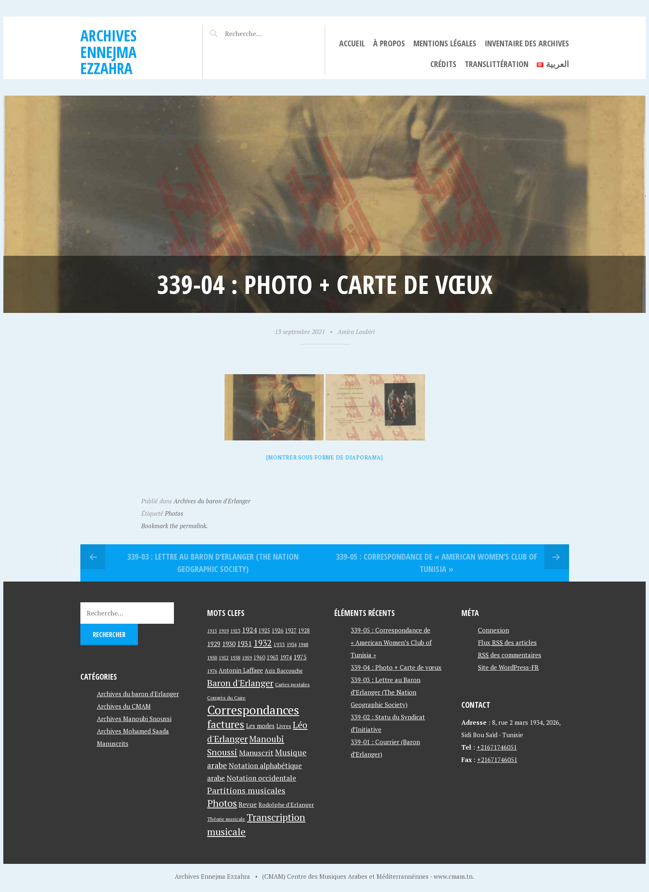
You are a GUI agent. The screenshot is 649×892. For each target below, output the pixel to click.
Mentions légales (444, 43)
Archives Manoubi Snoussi (134, 718)
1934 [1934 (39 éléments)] (292, 644)
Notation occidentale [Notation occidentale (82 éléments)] (261, 778)
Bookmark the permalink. (174, 526)
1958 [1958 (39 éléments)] (235, 657)
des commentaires (509, 655)
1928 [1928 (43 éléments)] (304, 630)
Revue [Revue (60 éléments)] (248, 804)
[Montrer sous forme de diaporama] (324, 457)
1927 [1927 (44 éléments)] (291, 630)
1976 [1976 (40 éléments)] (212, 670)
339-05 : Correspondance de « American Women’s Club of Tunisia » (436, 563)
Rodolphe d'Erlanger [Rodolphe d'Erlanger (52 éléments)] (286, 804)
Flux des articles (507, 642)
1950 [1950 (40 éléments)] (212, 657)
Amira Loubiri (356, 331)
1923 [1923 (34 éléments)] (235, 631)
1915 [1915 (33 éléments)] (212, 631)
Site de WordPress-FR (508, 667)
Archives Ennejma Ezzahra (108, 52)
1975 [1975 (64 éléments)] (299, 657)
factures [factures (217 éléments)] (225, 724)
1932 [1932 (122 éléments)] (262, 643)
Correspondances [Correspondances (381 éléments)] (253, 710)
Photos (174, 513)
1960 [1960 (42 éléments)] (259, 657)
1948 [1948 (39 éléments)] (303, 644)
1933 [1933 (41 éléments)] (279, 644)
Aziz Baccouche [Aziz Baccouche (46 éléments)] (284, 670)
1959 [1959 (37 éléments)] (247, 657)
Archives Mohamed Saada (133, 731)
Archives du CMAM (124, 706)
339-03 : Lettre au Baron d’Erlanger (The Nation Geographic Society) (213, 563)
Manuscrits (112, 743)
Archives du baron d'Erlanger (212, 501)
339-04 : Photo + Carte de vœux (396, 667)
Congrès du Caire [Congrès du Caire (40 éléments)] (226, 697)
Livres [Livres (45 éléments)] (283, 726)
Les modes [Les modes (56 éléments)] (260, 726)
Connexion (493, 630)
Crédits (443, 64)
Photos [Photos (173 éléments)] (222, 803)
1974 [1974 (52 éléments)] (286, 657)
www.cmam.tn (453, 876)
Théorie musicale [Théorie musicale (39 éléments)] (226, 819)
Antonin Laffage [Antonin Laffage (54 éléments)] (241, 670)
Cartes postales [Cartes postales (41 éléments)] (292, 684)
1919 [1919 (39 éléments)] (224, 631)
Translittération (496, 64)
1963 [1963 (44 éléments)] (272, 657)
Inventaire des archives (527, 43)
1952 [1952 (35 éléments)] (224, 657)
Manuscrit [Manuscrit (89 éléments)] (256, 752)
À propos (389, 43)
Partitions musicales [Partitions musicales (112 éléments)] (246, 790)
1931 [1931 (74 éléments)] (244, 643)
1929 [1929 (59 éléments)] (213, 644)
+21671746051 (497, 747)
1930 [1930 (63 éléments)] (228, 644)
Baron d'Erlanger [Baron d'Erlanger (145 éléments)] (240, 683)
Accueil (352, 43)
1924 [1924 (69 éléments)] (249, 630)
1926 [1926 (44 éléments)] (277, 630)
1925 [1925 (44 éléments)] (264, 630)
